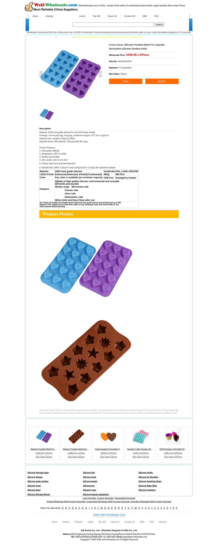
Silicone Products (45, 37)
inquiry (162, 81)
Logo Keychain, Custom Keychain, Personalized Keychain (109, 498)
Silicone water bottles (37, 481)
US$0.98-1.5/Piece (137, 54)
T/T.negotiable (125, 68)
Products (66, 16)
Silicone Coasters (147, 490)
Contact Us (129, 522)
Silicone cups (89, 490)
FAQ (156, 16)
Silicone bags (34, 490)
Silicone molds (64, 37)
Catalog (49, 16)
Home (35, 16)
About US (112, 16)
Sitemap (162, 522)
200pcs (123, 74)
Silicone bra (89, 486)
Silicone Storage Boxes (38, 494)
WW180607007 (125, 61)
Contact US (129, 16)
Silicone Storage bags (38, 473)
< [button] (41, 74)
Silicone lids (89, 473)
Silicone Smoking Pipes (149, 481)
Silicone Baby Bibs (147, 486)
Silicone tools (89, 477)
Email (126, 81)
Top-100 (96, 16)
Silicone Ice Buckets (148, 477)
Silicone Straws (35, 477)
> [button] (100, 74)
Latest (82, 16)
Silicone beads (90, 481)
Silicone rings (34, 486)
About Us (115, 522)
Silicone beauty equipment (96, 494)
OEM (144, 16)
